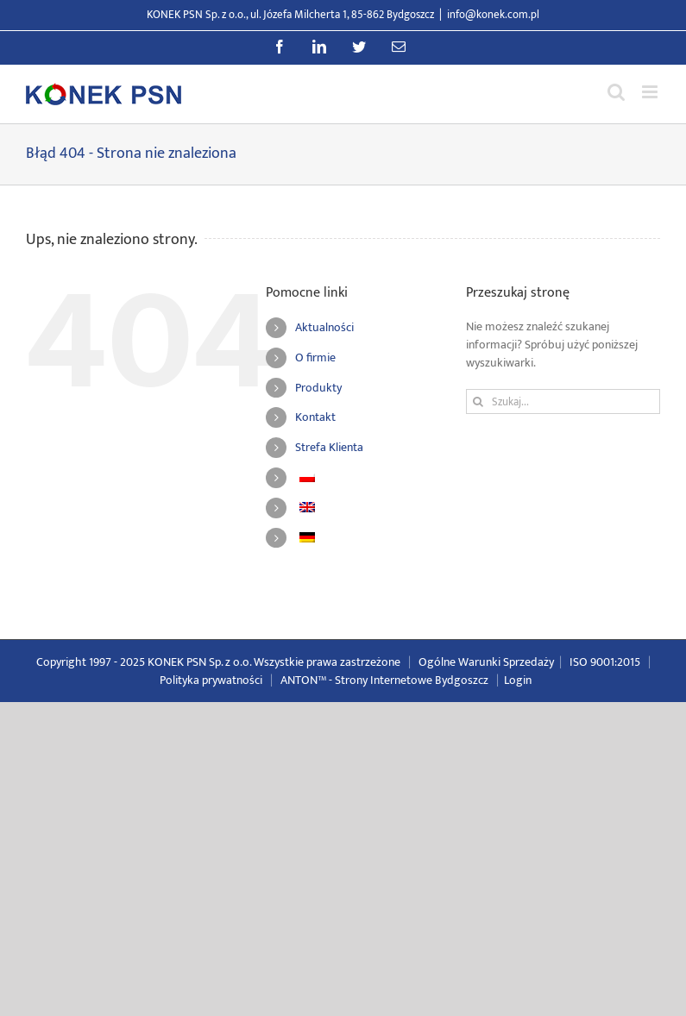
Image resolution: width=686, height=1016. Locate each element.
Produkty (318, 388)
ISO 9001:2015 (605, 662)
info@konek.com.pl (493, 14)
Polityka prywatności (211, 680)
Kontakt (315, 417)
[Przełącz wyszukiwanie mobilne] (616, 92)
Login (518, 680)
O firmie (315, 357)
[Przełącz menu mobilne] (651, 92)
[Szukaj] (478, 401)
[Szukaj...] (563, 401)
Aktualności (324, 327)
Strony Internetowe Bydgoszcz (411, 680)
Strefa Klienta (329, 447)
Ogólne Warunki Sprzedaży (486, 662)
